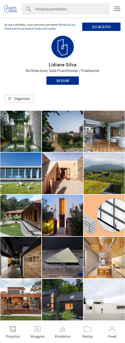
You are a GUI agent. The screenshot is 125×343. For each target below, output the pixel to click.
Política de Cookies (45, 28)
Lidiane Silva (62, 64)
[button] (19, 99)
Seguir (62, 80)
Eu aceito (101, 26)
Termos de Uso (66, 24)
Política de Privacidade (17, 28)
